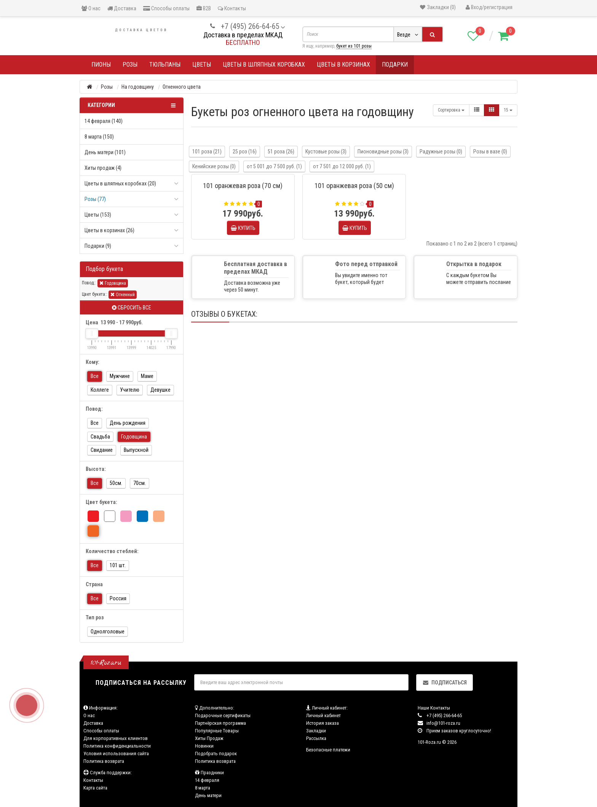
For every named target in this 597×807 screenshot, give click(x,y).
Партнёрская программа (220, 723)
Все (95, 376)
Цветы (201, 64)
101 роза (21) (207, 151)
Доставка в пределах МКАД (243, 35)
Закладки (316, 731)
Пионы (101, 64)
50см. (116, 483)
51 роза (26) (281, 151)
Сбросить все (131, 308)
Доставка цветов (141, 30)
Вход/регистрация (489, 7)
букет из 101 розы (354, 46)
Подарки (395, 64)
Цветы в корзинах (343, 64)
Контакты (232, 8)
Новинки (204, 746)
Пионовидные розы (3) (383, 151)
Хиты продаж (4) (103, 168)
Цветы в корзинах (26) (109, 230)
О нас (91, 8)
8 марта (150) (99, 137)
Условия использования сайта (116, 753)
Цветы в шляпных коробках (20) (120, 183)
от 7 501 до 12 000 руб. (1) (342, 166)
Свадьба (100, 437)
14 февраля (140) (104, 121)
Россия (118, 598)
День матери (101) (105, 152)
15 (508, 110)
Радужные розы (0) (441, 151)
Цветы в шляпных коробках (264, 64)
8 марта (202, 788)
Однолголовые (108, 631)
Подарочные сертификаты (223, 715)
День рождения (127, 423)
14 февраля (207, 780)
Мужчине (120, 376)
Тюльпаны (164, 64)
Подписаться (444, 682)
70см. (139, 483)
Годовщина (112, 283)
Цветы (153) (98, 215)
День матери (208, 795)
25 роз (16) (245, 151)
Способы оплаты (166, 8)
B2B (203, 8)
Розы (130, 64)
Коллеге (100, 390)
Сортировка (451, 110)
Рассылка (316, 738)
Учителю (129, 390)
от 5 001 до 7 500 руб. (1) (274, 166)
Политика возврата (103, 761)
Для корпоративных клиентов (115, 738)
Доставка (121, 8)
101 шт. (118, 565)
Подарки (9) (98, 246)
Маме (147, 376)
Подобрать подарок (216, 753)
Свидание (102, 450)
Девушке (160, 390)
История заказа (322, 723)
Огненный (122, 294)
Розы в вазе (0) (490, 151)
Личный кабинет (323, 715)
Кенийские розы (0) (214, 166)
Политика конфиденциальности (117, 746)
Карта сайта (95, 788)
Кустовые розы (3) (325, 151)
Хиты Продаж (209, 738)
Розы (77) (95, 199)
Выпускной (136, 450)
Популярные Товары (217, 731)
